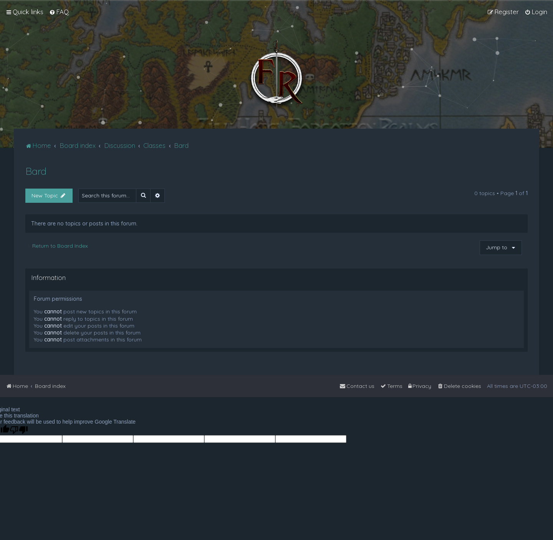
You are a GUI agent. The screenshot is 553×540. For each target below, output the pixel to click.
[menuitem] (59, 12)
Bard (35, 171)
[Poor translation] (19, 430)
